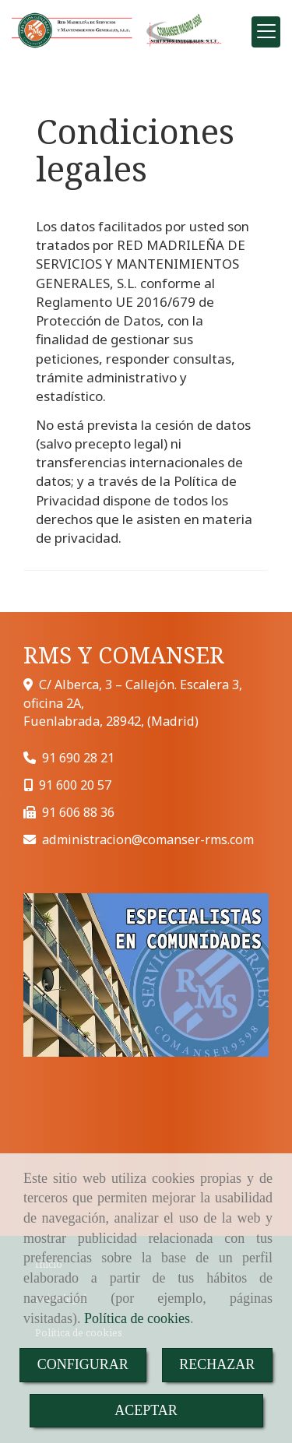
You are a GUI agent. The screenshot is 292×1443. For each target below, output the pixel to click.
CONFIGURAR (82, 1364)
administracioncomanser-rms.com (148, 839)
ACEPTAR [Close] (146, 1410)
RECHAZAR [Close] (217, 1364)
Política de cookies (137, 1318)
